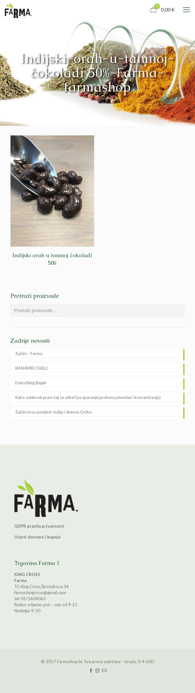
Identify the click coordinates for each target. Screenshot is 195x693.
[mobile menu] (186, 9)
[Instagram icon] (97, 670)
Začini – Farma (28, 353)
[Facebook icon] (90, 670)
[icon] (104, 670)
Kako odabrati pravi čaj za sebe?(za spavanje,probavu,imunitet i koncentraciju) (88, 397)
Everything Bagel (30, 382)
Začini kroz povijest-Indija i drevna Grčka (53, 412)
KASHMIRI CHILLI (31, 368)
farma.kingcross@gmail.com (40, 592)
